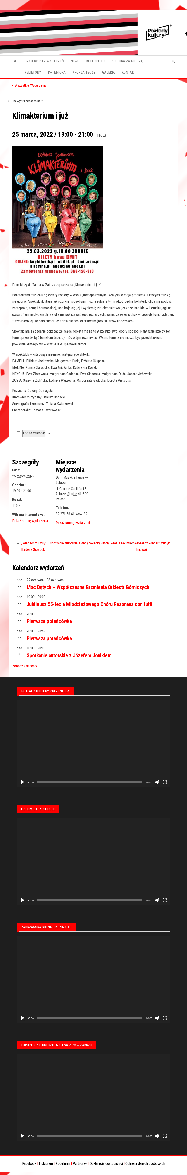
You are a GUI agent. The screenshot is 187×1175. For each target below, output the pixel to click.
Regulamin (63, 1163)
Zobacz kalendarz (25, 666)
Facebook (29, 1163)
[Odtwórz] (22, 782)
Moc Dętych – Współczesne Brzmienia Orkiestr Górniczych (88, 587)
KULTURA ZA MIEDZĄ (127, 61)
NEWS (75, 61)
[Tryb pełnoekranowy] (164, 782)
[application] (93, 743)
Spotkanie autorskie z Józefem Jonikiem (69, 655)
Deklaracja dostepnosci (106, 1163)
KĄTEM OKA (57, 72)
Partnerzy (80, 1163)
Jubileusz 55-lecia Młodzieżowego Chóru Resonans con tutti (90, 604)
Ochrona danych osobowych (145, 1163)
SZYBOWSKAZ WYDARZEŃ (44, 61)
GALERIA (108, 72)
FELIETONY (33, 72)
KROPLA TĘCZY (83, 72)
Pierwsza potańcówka (49, 621)
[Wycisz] (157, 782)
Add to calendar (34, 433)
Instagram (46, 1163)
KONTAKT (129, 72)
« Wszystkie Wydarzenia (29, 85)
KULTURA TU (95, 61)
